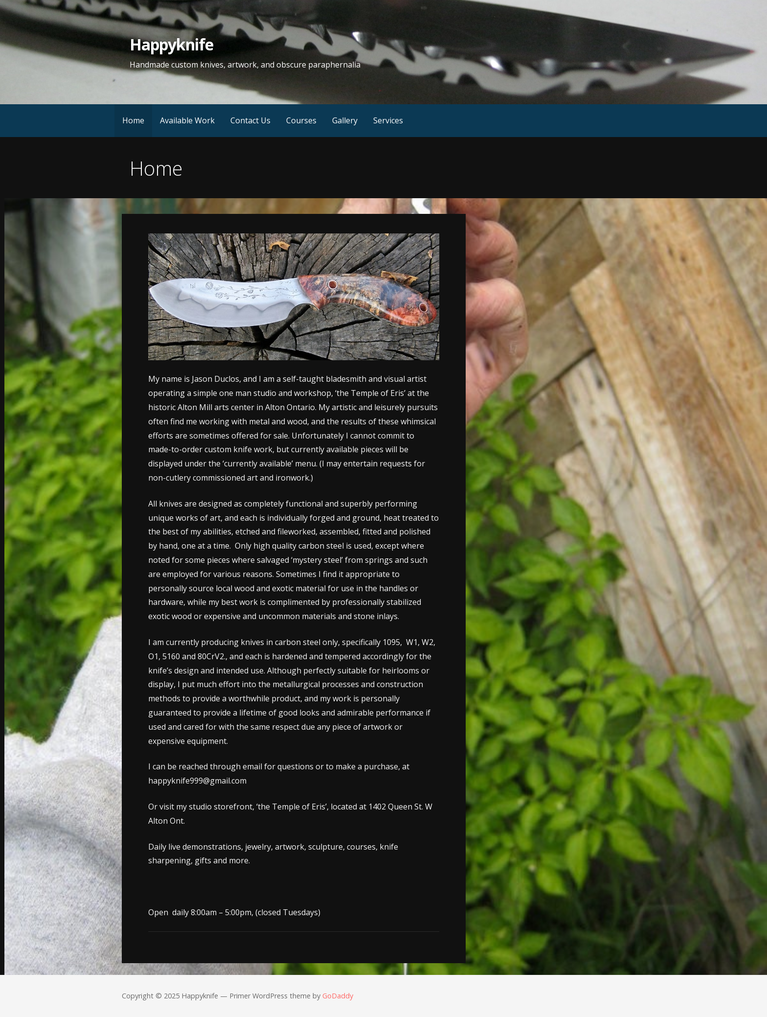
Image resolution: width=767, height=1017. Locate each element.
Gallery (345, 120)
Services (388, 120)
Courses (301, 120)
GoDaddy (337, 995)
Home (133, 120)
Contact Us (250, 120)
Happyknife (171, 44)
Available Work (187, 120)
